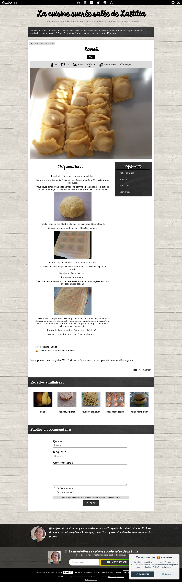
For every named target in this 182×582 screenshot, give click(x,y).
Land (87, 572)
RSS (98, 572)
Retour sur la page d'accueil (44, 44)
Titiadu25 (68, 572)
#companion (145, 370)
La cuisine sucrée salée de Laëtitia (91, 14)
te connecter (89, 497)
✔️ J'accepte (143, 574)
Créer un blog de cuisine (116, 577)
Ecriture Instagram (91, 580)
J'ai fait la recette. (63, 488)
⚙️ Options (166, 574)
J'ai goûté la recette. (65, 492)
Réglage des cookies (111, 572)
